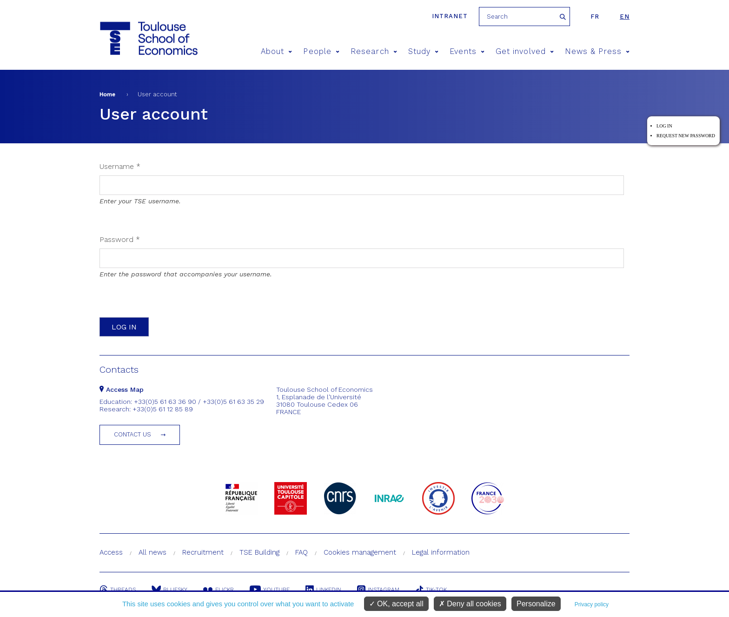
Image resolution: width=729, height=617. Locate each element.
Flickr (218, 589)
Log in (664, 125)
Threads (117, 589)
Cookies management (360, 552)
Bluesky (169, 589)
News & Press (597, 51)
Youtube (270, 589)
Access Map (121, 389)
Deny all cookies (470, 604)
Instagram (378, 589)
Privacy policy (592, 604)
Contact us (132, 434)
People (321, 51)
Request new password (685, 135)
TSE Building (259, 552)
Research (374, 51)
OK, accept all (396, 604)
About (276, 51)
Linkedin (323, 589)
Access (111, 552)
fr (594, 16)
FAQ (301, 552)
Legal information (441, 552)
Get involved (525, 51)
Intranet (450, 16)
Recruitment (203, 552)
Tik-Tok (431, 589)
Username (119, 166)
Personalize (536, 604)
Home (107, 94)
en (625, 16)
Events (467, 51)
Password (119, 239)
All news (152, 552)
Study (423, 51)
